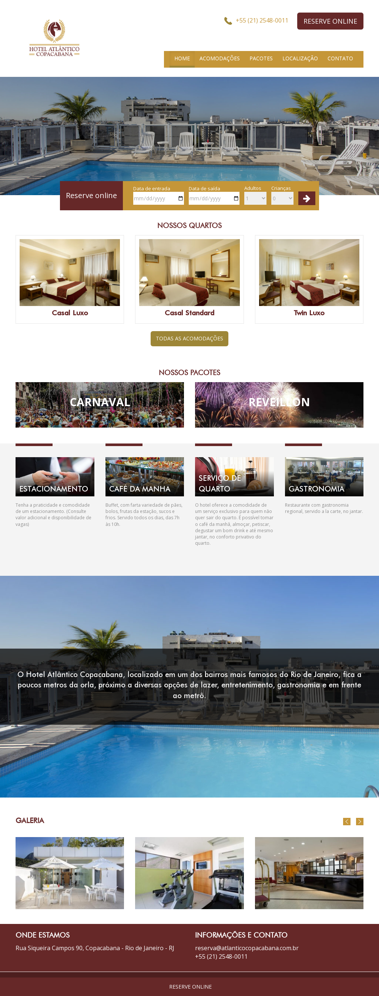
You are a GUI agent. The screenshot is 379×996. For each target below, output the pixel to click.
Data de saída (214, 195)
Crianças (282, 195)
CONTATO (340, 58)
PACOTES (261, 58)
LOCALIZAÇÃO (300, 58)
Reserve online (91, 195)
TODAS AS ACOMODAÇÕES (189, 338)
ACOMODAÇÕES (219, 58)
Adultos (255, 195)
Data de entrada (158, 195)
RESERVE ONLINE (330, 21)
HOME (182, 58)
